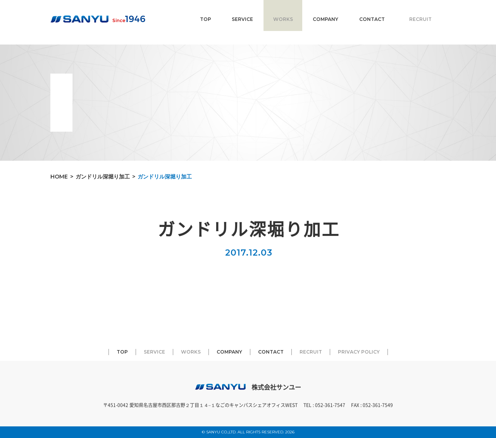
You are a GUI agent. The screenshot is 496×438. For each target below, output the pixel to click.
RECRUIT (420, 19)
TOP (205, 19)
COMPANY (325, 19)
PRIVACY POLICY (359, 352)
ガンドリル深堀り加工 (103, 176)
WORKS (283, 19)
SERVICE (242, 19)
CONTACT (372, 19)
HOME (59, 176)
